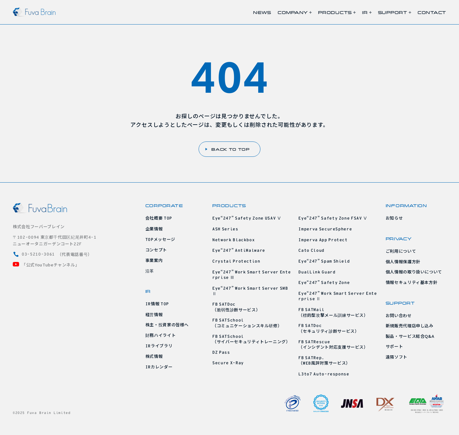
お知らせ (394, 218)
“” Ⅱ (250, 291)
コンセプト (156, 250)
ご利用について (401, 251)
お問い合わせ (399, 315)
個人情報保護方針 (403, 261)
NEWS (262, 12)
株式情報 (154, 356)
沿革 (149, 271)
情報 (157, 304)
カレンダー (159, 367)
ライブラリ (159, 346)
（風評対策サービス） (324, 360)
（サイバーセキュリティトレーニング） (251, 339)
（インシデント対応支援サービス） (333, 344)
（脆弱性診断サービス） (236, 307)
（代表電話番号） (52, 254)
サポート (394, 346)
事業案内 (154, 260)
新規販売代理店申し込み (409, 326)
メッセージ (160, 239)
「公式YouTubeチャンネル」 (46, 265)
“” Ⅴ (246, 218)
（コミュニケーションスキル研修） (247, 323)
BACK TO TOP (227, 149)
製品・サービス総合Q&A (410, 336)
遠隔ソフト (396, 357)
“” (238, 250)
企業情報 (154, 229)
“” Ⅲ (251, 274)
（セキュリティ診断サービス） (328, 328)
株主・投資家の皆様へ (167, 325)
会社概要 (158, 218)
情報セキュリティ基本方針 (412, 282)
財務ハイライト (160, 335)
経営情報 (154, 314)
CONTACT (432, 12)
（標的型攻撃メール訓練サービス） (333, 312)
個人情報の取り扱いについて (414, 272)
